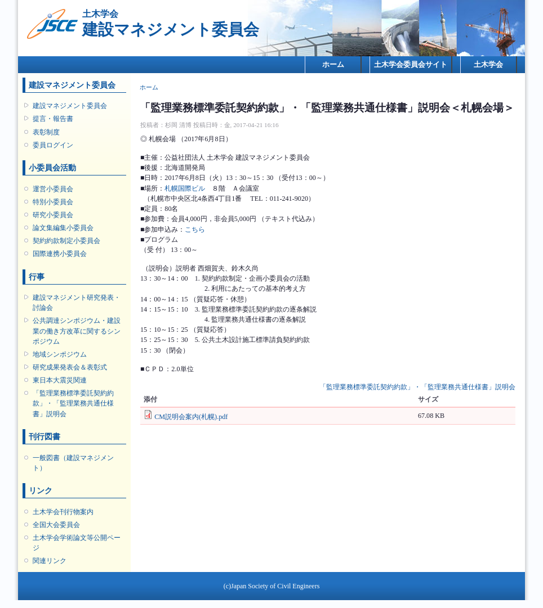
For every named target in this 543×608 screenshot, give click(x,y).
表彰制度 (46, 132)
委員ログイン (53, 145)
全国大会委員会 (56, 525)
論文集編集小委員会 (63, 228)
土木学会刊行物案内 (63, 512)
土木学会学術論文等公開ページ (77, 543)
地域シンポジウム (60, 354)
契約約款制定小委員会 (66, 241)
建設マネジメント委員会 (70, 106)
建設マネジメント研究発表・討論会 (77, 303)
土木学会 (488, 64)
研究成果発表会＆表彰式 (70, 367)
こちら (195, 229)
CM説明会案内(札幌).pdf (191, 417)
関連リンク (49, 561)
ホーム (333, 64)
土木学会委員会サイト (410, 64)
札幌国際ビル (184, 188)
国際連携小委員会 (60, 254)
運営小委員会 (53, 189)
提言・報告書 (53, 119)
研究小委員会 (53, 215)
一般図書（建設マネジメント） (73, 463)
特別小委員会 (53, 202)
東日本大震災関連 (60, 380)
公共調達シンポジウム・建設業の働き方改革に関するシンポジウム (77, 331)
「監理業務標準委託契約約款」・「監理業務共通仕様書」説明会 (73, 403)
